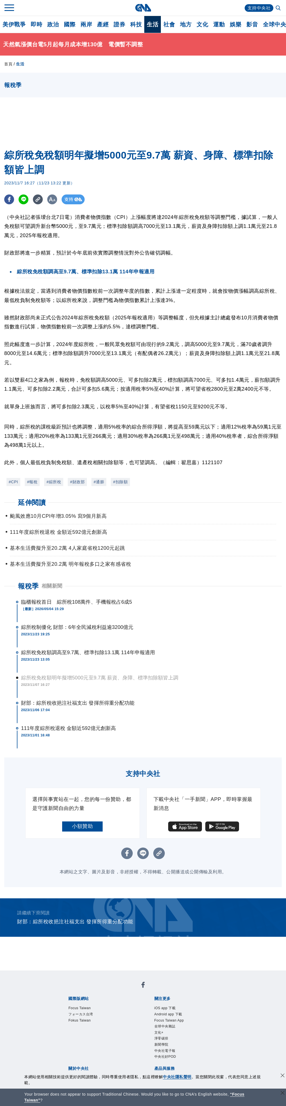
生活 (152, 24)
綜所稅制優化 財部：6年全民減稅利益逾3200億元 (77, 627)
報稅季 (28, 586)
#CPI (13, 482)
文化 (202, 24)
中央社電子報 (164, 1051)
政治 (53, 24)
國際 (69, 24)
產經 (103, 24)
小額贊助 (82, 826)
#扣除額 (120, 482)
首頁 (8, 64)
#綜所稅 (53, 482)
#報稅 (32, 482)
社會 (169, 24)
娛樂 (235, 24)
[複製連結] (38, 199)
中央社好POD (165, 1057)
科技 (136, 24)
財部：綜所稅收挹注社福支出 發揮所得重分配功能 (77, 703)
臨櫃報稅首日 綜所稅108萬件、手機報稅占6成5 (76, 602)
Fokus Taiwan (79, 1020)
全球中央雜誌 (164, 1026)
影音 (252, 24)
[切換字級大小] (52, 199)
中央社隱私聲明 (177, 1077)
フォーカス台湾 (80, 1014)
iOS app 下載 (165, 1008)
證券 (119, 24)
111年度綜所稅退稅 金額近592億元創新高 (68, 728)
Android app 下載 (168, 1014)
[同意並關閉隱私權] (283, 1076)
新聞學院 (161, 1045)
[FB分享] (9, 199)
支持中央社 (259, 8)
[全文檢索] (279, 8)
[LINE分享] (23, 199)
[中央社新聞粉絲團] (143, 985)
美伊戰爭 (14, 24)
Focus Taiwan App (169, 1020)
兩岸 (86, 24)
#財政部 (77, 482)
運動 (219, 24)
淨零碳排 (161, 1038)
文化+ (159, 1032)
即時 (36, 24)
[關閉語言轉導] (283, 1093)
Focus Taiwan (79, 1008)
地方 (186, 24)
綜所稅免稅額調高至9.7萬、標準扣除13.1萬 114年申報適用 (88, 652)
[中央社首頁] (143, 7)
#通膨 (99, 482)
